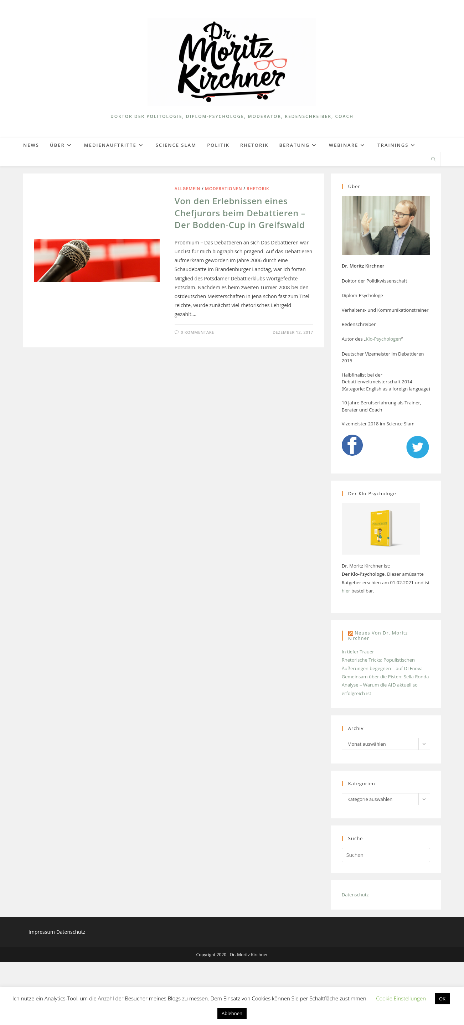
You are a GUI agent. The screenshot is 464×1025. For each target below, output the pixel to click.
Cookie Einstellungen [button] (401, 998)
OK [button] (442, 998)
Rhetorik (258, 189)
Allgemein (188, 189)
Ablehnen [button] (232, 1013)
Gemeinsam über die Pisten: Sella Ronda (385, 676)
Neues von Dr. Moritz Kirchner (378, 635)
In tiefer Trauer (358, 651)
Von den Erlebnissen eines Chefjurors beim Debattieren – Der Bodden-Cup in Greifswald (240, 213)
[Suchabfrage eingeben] (386, 855)
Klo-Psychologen (383, 339)
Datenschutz (355, 894)
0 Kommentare (197, 332)
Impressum (42, 931)
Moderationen (223, 189)
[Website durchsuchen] (433, 160)
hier (346, 590)
